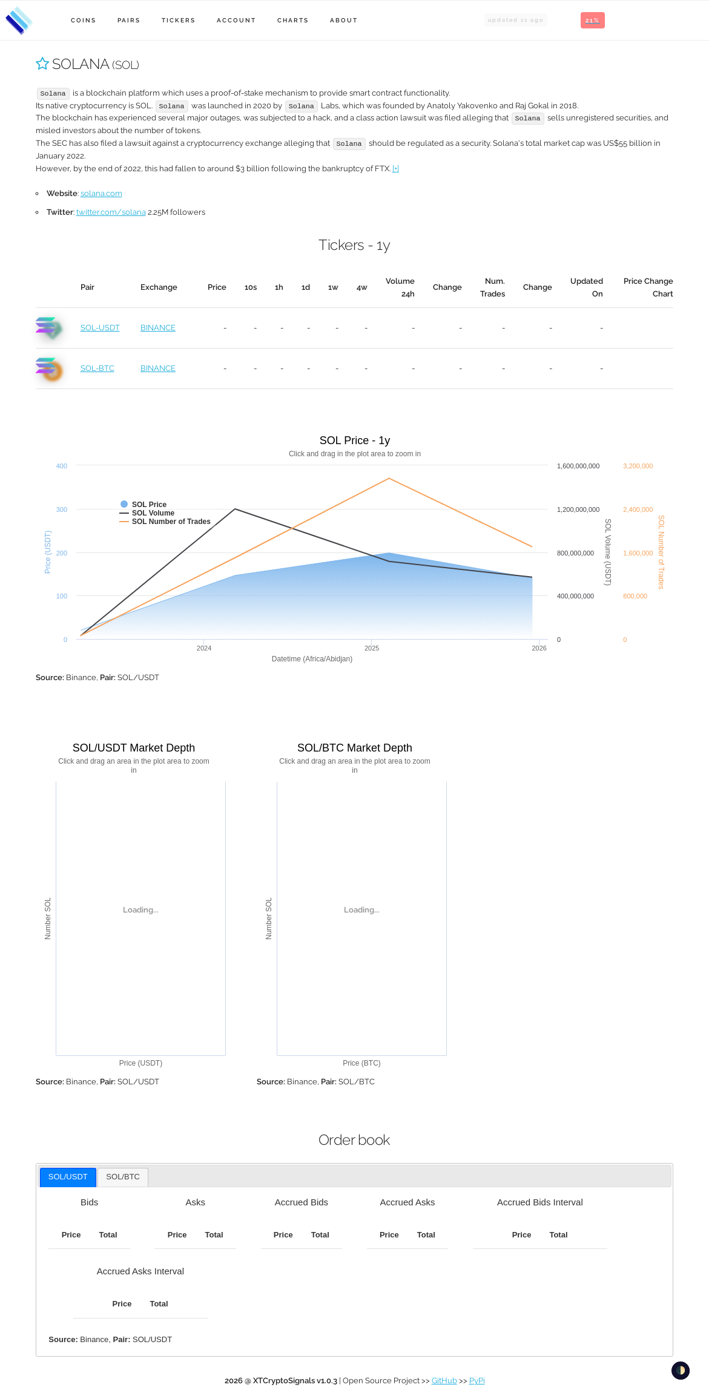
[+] (395, 168)
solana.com (101, 193)
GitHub (444, 1380)
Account (236, 20)
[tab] (68, 1177)
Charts (293, 20)
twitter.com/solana (111, 212)
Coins (83, 20)
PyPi (477, 1380)
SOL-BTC (97, 368)
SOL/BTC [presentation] (123, 1176)
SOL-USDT (100, 327)
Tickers (179, 20)
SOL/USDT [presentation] (68, 1176)
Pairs (128, 20)
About (344, 20)
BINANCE (158, 327)
